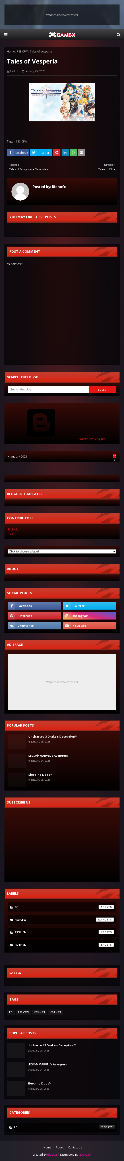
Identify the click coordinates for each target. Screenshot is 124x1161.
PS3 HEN (64, 932)
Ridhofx (15, 71)
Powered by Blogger (56, 439)
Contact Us (75, 1147)
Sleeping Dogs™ (40, 775)
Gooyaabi (85, 1155)
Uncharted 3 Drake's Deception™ (52, 736)
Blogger (52, 1155)
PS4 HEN (64, 945)
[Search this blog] (48, 389)
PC (64, 907)
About (60, 1147)
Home (11, 51)
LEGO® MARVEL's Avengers (48, 756)
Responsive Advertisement (62, 15)
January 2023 (63, 456)
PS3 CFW (22, 51)
